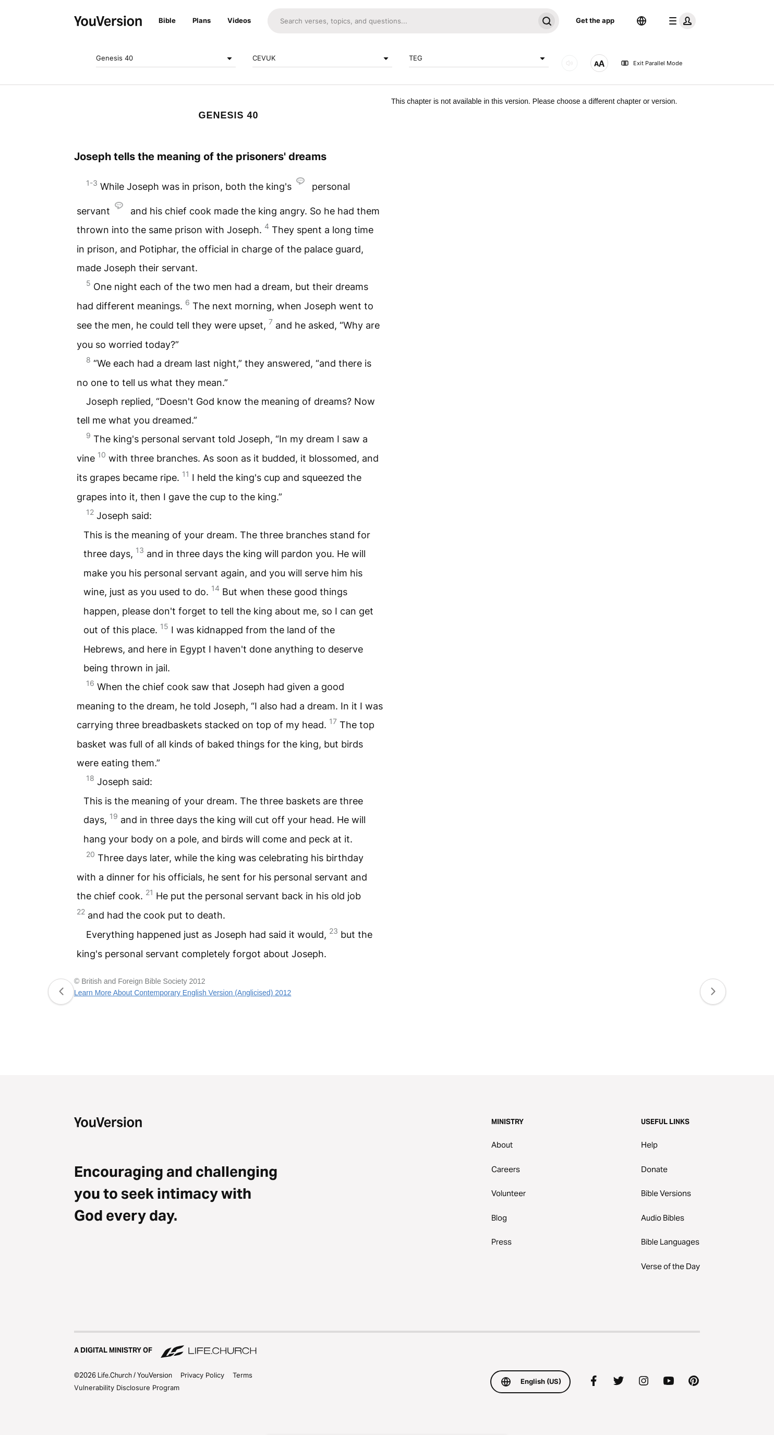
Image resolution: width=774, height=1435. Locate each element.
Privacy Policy (202, 1375)
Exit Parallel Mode (651, 63)
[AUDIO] (569, 63)
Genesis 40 (166, 58)
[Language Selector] (641, 20)
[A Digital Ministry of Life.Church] (387, 1345)
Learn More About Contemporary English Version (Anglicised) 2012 (182, 992)
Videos (239, 20)
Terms (242, 1375)
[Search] (401, 21)
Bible (167, 20)
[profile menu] (680, 20)
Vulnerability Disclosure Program (126, 1387)
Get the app (595, 20)
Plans (201, 20)
